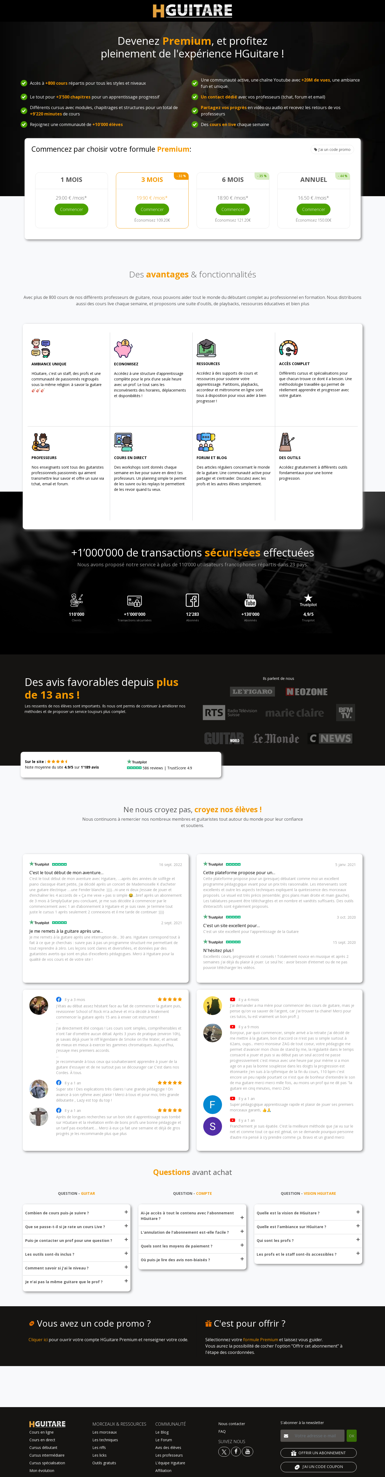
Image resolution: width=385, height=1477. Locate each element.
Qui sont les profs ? (308, 1240)
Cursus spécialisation (47, 1462)
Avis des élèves (168, 1447)
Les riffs (99, 1447)
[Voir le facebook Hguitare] (236, 1451)
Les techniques (105, 1439)
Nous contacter (231, 1423)
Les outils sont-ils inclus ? (76, 1254)
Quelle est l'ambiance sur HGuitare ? (308, 1226)
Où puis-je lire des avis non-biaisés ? (192, 1259)
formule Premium (260, 1340)
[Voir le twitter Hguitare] (224, 1451)
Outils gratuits (104, 1462)
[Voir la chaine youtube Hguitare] (247, 1451)
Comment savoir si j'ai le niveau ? (76, 1268)
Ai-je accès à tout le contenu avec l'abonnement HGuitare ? (192, 1215)
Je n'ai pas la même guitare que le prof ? (76, 1281)
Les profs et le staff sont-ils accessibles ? (308, 1254)
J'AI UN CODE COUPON (318, 1467)
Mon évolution (41, 1470)
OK (351, 1435)
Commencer (71, 209)
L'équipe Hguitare (170, 1462)
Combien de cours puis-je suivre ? (76, 1212)
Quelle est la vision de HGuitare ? (308, 1212)
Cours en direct (42, 1439)
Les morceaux (104, 1432)
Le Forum (163, 1439)
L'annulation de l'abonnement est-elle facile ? (192, 1232)
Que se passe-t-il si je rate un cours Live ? (76, 1226)
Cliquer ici (38, 1340)
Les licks (99, 1455)
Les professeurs (169, 1455)
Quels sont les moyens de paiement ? (192, 1246)
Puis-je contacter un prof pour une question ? (76, 1240)
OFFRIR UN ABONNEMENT (318, 1453)
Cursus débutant (43, 1447)
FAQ (222, 1431)
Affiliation (163, 1470)
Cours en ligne (41, 1432)
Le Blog (162, 1432)
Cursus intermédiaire (47, 1455)
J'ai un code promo (332, 149)
